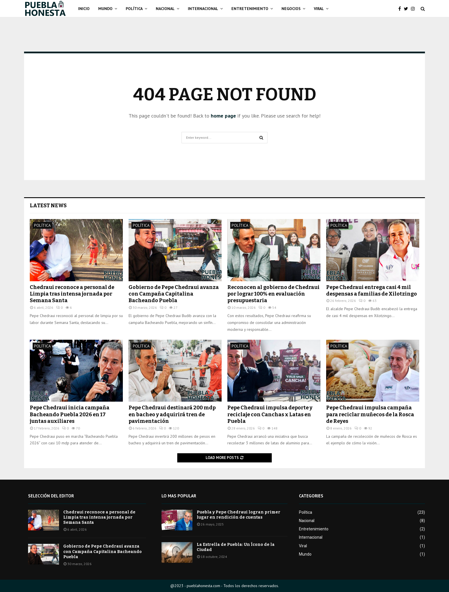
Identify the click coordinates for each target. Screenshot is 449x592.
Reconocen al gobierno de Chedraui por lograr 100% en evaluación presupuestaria (273, 294)
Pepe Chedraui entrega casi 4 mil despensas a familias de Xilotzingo (371, 290)
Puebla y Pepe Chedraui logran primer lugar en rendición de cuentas (238, 515)
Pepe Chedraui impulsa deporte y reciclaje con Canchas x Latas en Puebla (269, 414)
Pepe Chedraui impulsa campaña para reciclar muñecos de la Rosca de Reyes (370, 414)
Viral (319, 8)
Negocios (291, 8)
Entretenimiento (249, 8)
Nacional (165, 8)
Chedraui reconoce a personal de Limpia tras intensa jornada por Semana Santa (72, 294)
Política (134, 8)
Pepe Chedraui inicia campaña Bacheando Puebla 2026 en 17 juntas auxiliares (69, 414)
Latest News (48, 205)
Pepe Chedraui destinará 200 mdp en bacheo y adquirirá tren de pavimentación (172, 414)
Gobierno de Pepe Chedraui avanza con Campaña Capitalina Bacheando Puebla (174, 294)
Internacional (203, 8)
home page (223, 115)
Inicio (84, 8)
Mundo (105, 8)
